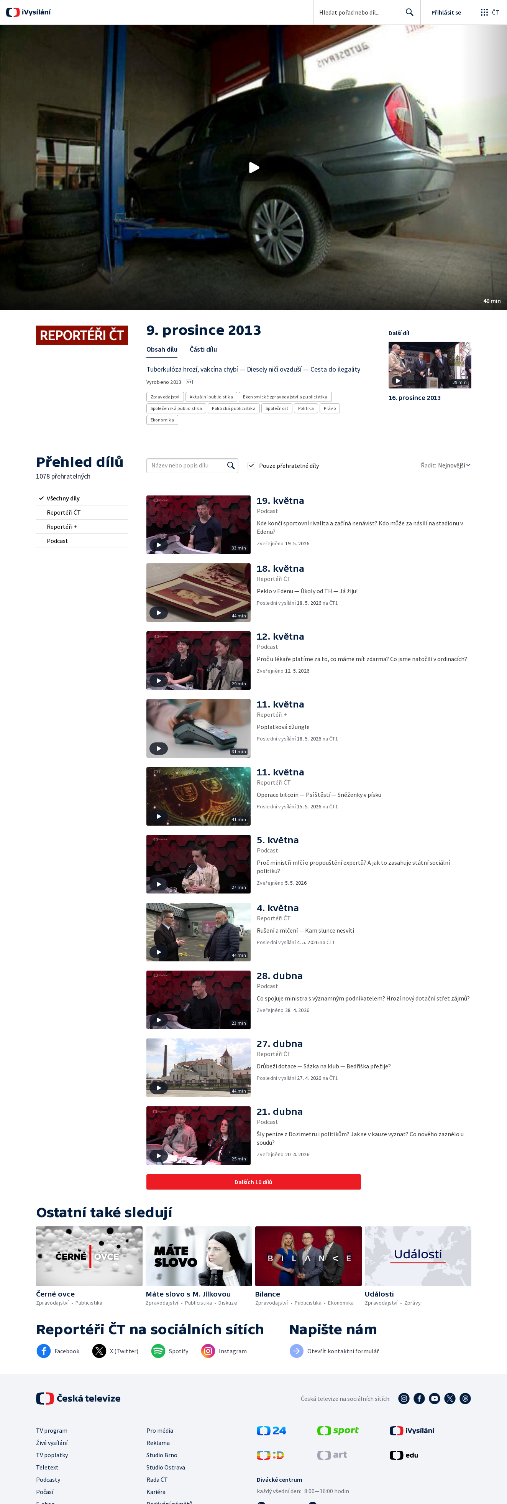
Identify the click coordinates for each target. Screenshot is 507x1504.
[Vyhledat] (231, 465)
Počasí (44, 1492)
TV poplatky (52, 1455)
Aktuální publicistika (211, 397)
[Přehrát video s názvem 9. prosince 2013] (254, 167)
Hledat (407, 15)
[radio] (82, 498)
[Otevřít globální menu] (489, 12)
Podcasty (48, 1479)
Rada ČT (157, 1479)
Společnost (277, 408)
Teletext (47, 1467)
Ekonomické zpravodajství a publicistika (285, 397)
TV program (51, 1430)
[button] (253, 167)
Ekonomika (162, 420)
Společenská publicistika (176, 408)
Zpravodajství (165, 397)
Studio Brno (161, 1455)
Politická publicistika (234, 408)
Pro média (159, 1430)
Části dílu (203, 349)
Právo (330, 408)
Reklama (158, 1442)
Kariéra (156, 1492)
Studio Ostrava (165, 1467)
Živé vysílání (51, 1442)
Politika (306, 408)
